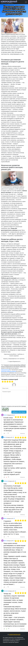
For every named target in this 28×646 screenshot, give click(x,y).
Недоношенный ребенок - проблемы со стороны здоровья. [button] (14, 354)
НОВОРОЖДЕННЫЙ (9, 1)
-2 (6, 477)
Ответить (22, 433)
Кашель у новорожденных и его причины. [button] (14, 358)
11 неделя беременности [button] (14, 361)
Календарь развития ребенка (8, 371)
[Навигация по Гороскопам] (25, 2)
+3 (6, 629)
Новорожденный (5, 369)
